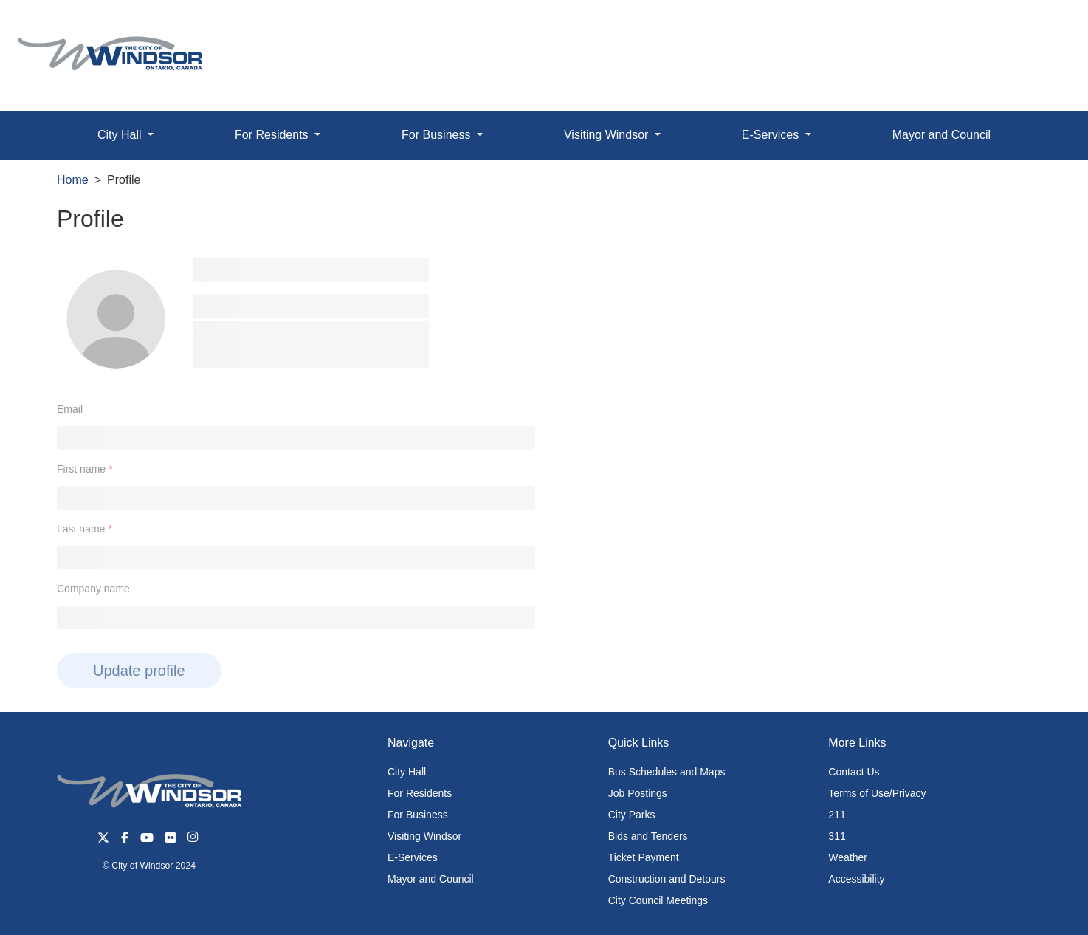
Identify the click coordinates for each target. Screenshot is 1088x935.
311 (836, 836)
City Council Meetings (658, 900)
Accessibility (856, 879)
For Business (418, 815)
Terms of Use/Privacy (877, 793)
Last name (81, 529)
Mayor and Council (941, 135)
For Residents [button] (273, 135)
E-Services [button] (772, 135)
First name (81, 469)
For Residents (420, 793)
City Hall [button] (121, 135)
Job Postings (637, 793)
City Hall (407, 772)
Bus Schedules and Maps (667, 772)
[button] (1043, 27)
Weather (847, 857)
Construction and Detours (667, 879)
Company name (93, 589)
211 (836, 815)
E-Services (413, 857)
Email (70, 409)
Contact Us (853, 772)
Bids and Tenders (648, 836)
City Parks (631, 815)
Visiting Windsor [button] (608, 135)
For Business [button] (438, 135)
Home (73, 180)
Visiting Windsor (424, 836)
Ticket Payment (643, 857)
